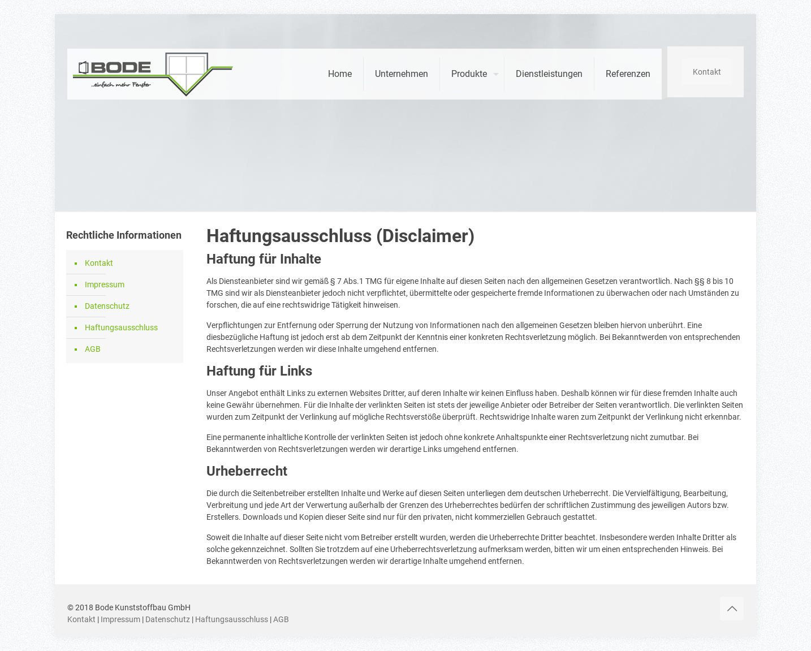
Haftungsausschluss (121, 327)
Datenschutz (107, 306)
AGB (93, 348)
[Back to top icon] (732, 608)
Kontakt (707, 71)
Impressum (104, 284)
